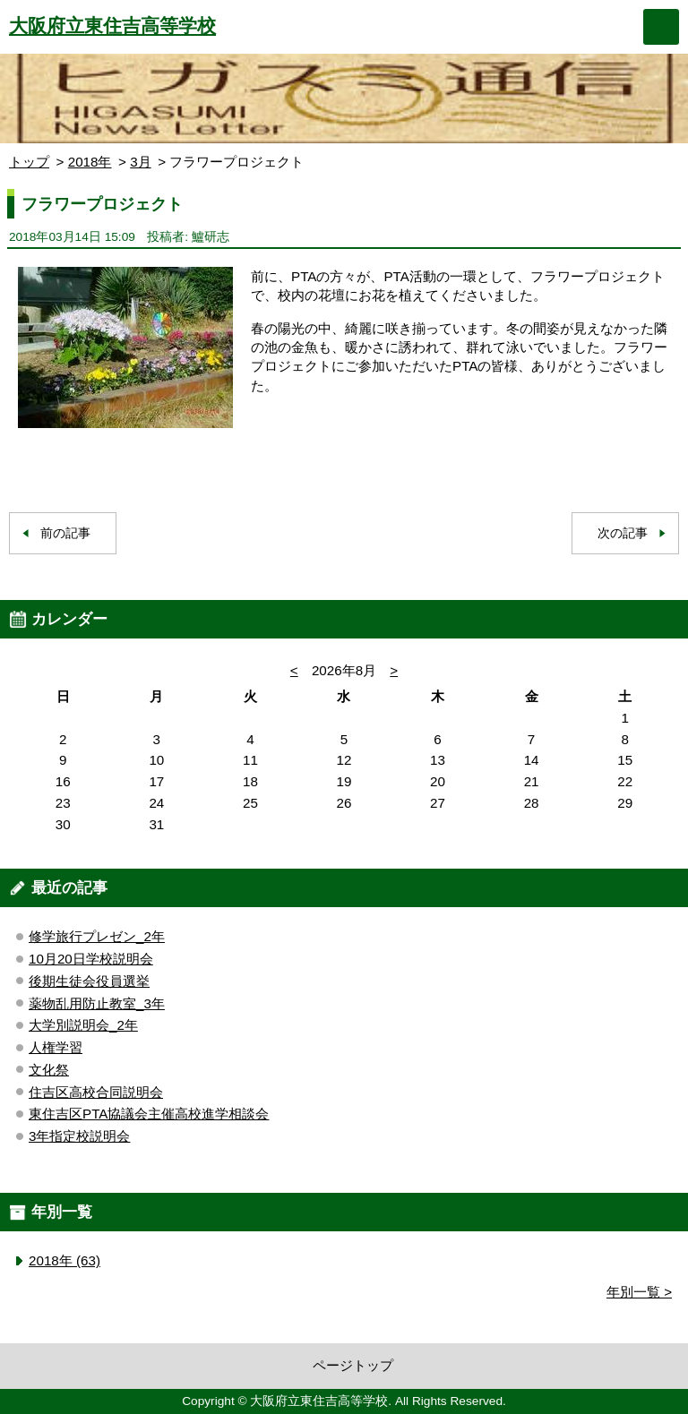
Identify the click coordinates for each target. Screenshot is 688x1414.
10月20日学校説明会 (91, 958)
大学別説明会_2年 (83, 1025)
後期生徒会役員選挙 (89, 981)
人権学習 (55, 1047)
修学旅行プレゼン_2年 (97, 936)
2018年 (90, 161)
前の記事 (65, 533)
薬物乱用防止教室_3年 (97, 1003)
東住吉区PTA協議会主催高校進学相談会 (149, 1113)
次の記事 (623, 533)
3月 (140, 161)
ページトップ (353, 1365)
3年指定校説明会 (79, 1136)
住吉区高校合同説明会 (96, 1092)
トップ (29, 161)
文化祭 (49, 1069)
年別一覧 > (639, 1291)
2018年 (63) (64, 1260)
